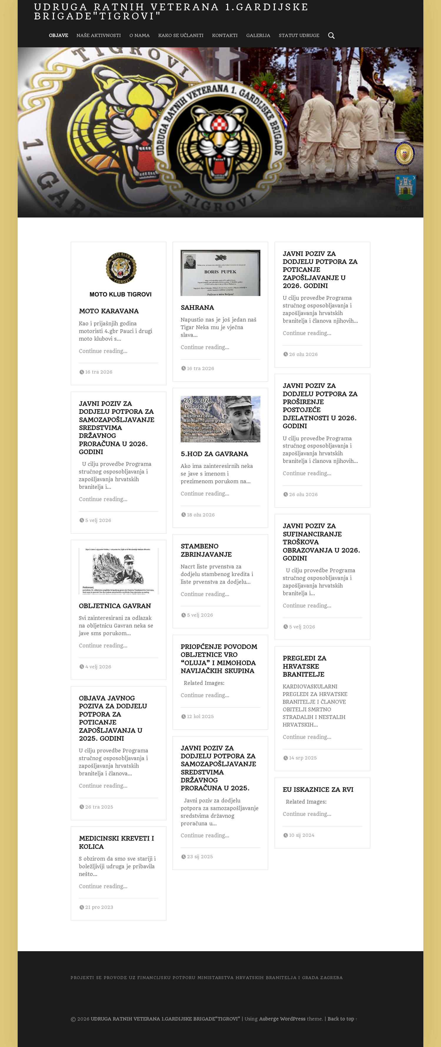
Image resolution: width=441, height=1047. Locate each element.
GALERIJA (258, 35)
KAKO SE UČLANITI (181, 35)
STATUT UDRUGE (299, 35)
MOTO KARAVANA (109, 311)
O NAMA (139, 35)
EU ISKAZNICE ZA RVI (318, 789)
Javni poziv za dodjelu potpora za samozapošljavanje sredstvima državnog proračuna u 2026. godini (116, 428)
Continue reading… (103, 351)
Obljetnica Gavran (115, 606)
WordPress (292, 1019)
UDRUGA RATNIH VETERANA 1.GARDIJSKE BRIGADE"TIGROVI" (165, 1019)
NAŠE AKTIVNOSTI (98, 35)
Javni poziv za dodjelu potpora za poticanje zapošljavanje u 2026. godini (320, 270)
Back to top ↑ (342, 1019)
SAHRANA (197, 307)
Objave (58, 35)
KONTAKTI (225, 35)
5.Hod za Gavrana (214, 454)
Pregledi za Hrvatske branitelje (304, 666)
